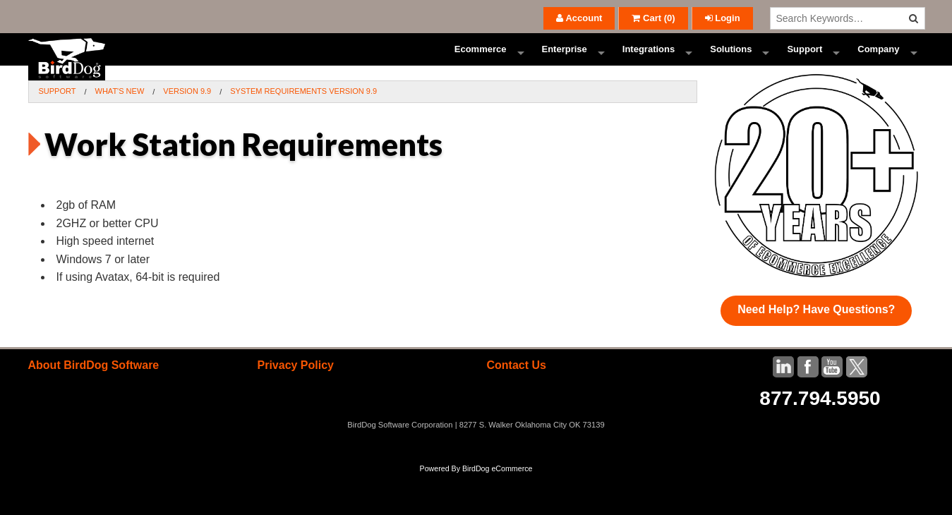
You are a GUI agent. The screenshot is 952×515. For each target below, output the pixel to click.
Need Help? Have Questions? (816, 330)
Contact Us (516, 386)
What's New (120, 111)
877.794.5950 (819, 419)
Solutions (731, 59)
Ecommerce (480, 59)
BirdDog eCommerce (497, 489)
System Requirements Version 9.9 (303, 111)
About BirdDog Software (93, 386)
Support (804, 59)
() (653, 18)
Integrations (648, 59)
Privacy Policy (295, 386)
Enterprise (564, 59)
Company (878, 59)
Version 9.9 (187, 111)
